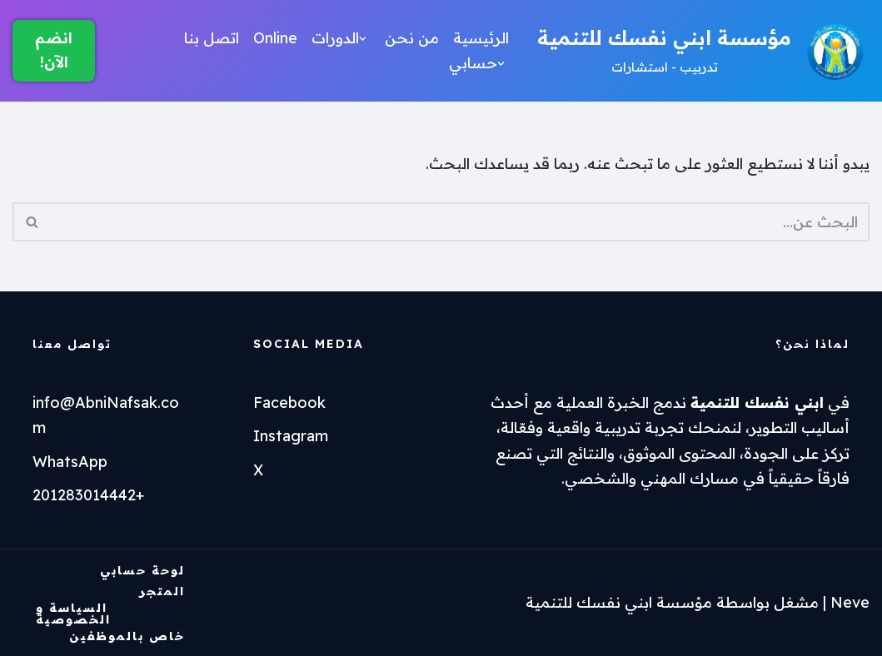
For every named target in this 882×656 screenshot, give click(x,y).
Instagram (290, 435)
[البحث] (460, 221)
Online (275, 37)
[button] (362, 38)
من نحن (412, 37)
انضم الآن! (53, 50)
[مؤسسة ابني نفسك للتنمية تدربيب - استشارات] (703, 51)
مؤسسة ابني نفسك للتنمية (619, 602)
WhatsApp (69, 461)
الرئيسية (481, 37)
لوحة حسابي (142, 570)
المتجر (162, 591)
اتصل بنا (211, 37)
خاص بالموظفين (127, 636)
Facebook (289, 402)
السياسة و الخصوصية (73, 613)
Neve (850, 602)
